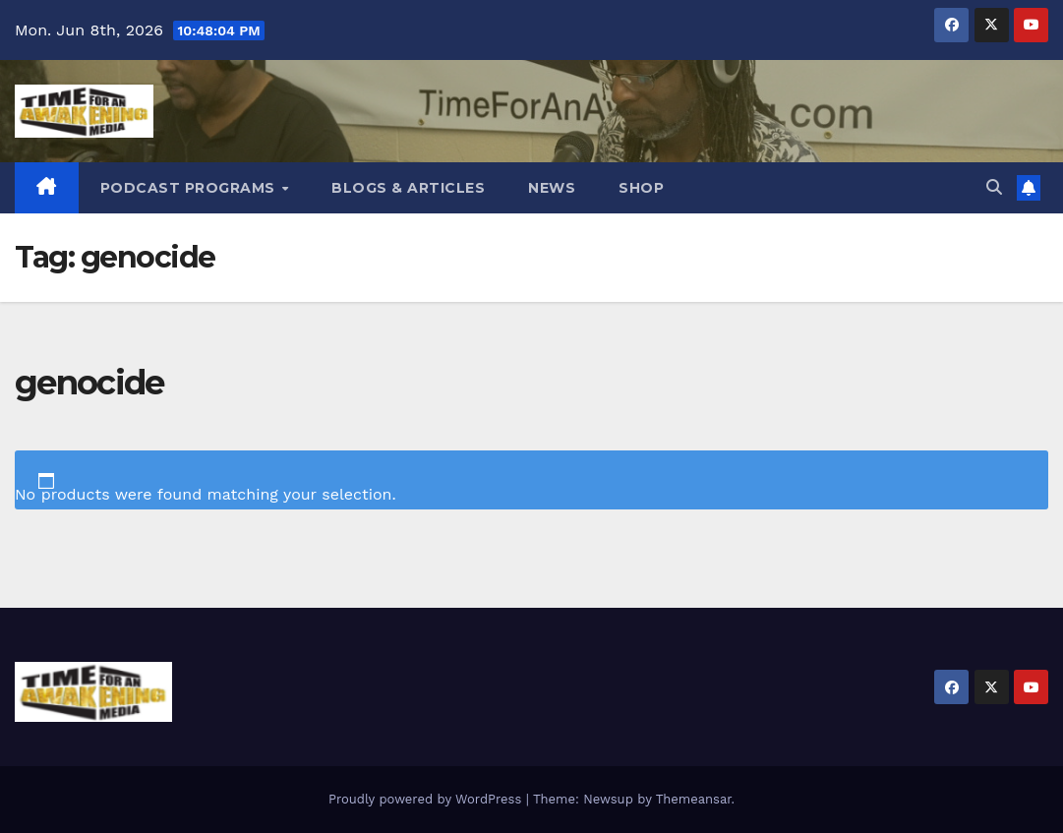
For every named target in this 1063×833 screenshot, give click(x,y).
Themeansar (694, 799)
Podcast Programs (190, 188)
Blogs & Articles (408, 188)
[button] (994, 187)
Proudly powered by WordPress (427, 799)
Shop (641, 188)
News (551, 188)
